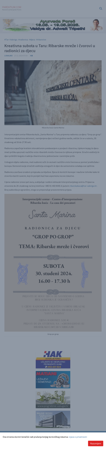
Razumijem (95, 443)
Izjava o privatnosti (78, 436)
